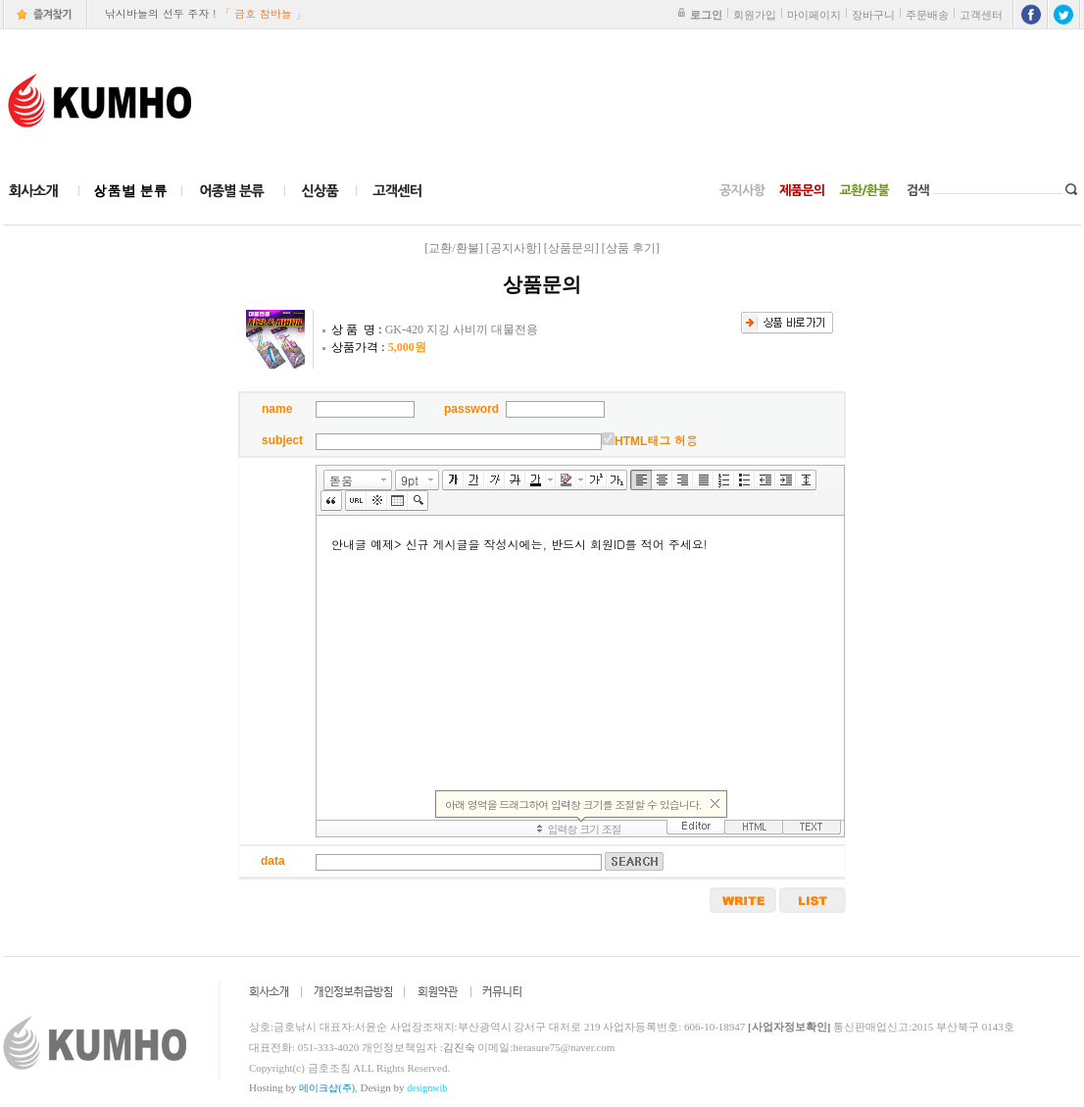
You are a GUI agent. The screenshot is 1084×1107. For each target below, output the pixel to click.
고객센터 (981, 15)
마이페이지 (814, 15)
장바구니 (873, 15)
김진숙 (459, 1047)
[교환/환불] (453, 248)
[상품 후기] (631, 248)
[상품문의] (571, 248)
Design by (404, 1087)
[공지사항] (513, 248)
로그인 (706, 15)
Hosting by (302, 1087)
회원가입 (754, 15)
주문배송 (927, 15)
